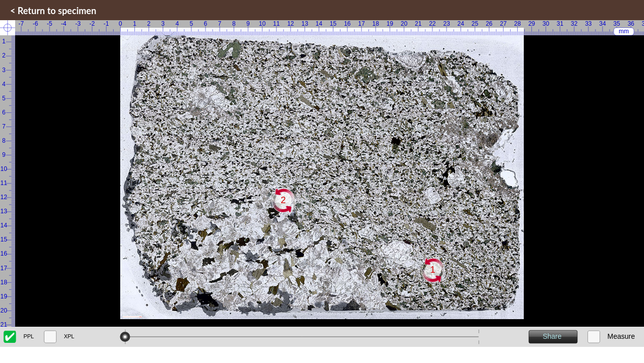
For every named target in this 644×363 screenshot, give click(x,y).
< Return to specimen (53, 10)
